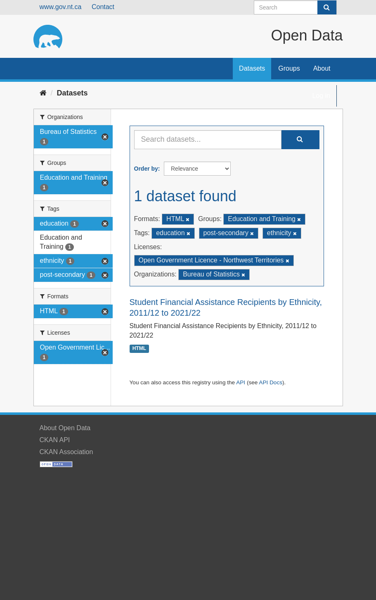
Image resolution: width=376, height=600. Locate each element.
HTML (139, 349)
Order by (146, 168)
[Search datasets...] (207, 139)
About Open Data (65, 427)
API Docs (270, 382)
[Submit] (326, 7)
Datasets (252, 68)
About (322, 68)
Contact (103, 6)
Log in (321, 95)
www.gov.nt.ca (61, 6)
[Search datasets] (295, 7)
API (240, 382)
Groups (289, 68)
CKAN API (55, 439)
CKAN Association (66, 451)
